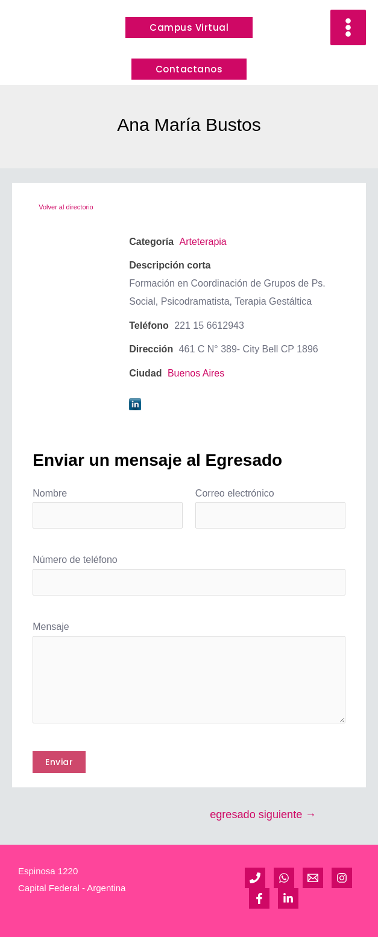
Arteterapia (202, 242)
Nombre (50, 493)
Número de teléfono (75, 559)
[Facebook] (259, 898)
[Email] (313, 878)
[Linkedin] (288, 898)
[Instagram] (342, 878)
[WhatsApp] (284, 878)
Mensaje (51, 626)
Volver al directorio (66, 207)
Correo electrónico (234, 493)
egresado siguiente (263, 814)
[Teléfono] (255, 878)
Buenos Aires (196, 373)
